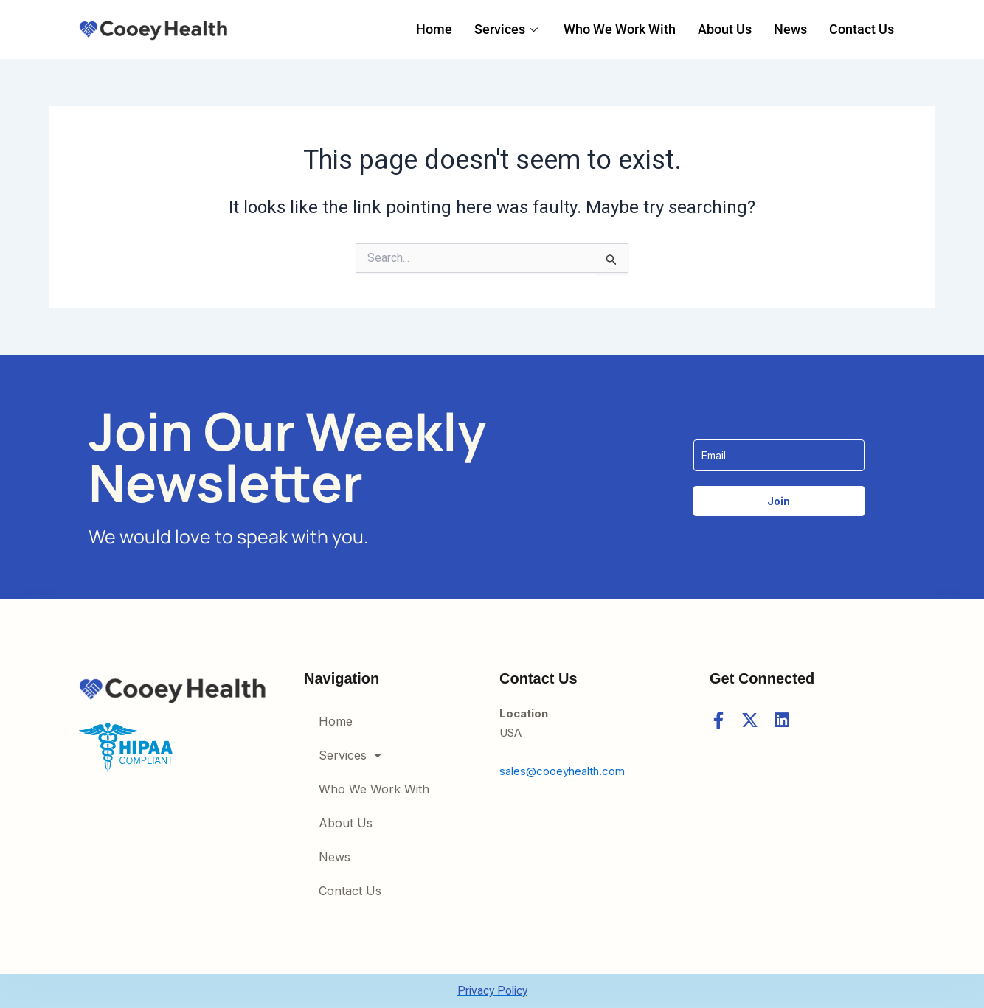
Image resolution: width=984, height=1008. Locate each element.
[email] (779, 454)
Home (434, 29)
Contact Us (861, 29)
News (790, 29)
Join (778, 500)
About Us (725, 29)
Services (507, 29)
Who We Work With (620, 29)
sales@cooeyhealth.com (562, 771)
